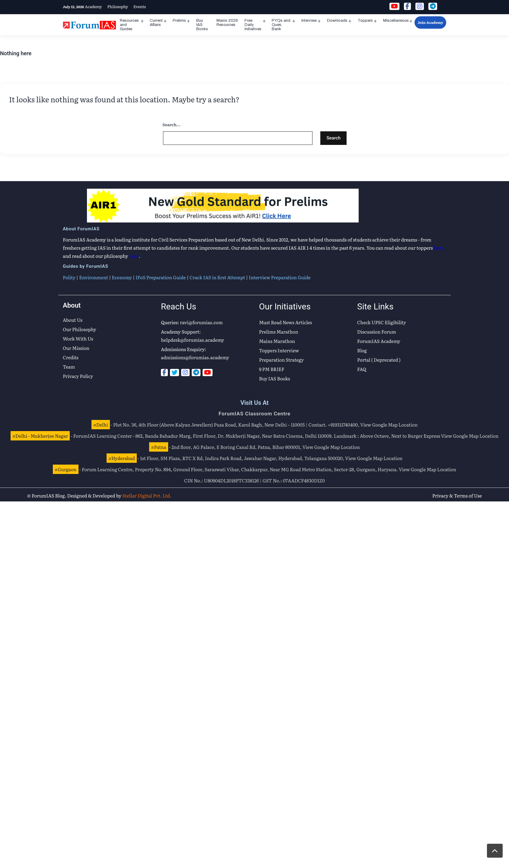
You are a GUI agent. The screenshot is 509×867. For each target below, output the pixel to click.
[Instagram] (185, 372)
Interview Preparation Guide (279, 277)
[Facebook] (164, 372)
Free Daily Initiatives (253, 24)
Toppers (365, 20)
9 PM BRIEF (271, 369)
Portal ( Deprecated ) (379, 359)
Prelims (179, 20)
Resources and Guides (129, 24)
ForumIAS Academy (378, 341)
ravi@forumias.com (201, 322)
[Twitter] (174, 372)
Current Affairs (156, 22)
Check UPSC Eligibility (381, 322)
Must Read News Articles (285, 322)
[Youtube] (208, 372)
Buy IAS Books (202, 24)
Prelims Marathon (278, 331)
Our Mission (76, 347)
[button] (495, 850)
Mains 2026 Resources (227, 22)
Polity (69, 277)
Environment (93, 277)
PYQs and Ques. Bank (281, 24)
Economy (122, 277)
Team (69, 366)
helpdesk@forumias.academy (192, 339)
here (438, 247)
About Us (72, 319)
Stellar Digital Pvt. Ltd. (146, 495)
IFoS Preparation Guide (161, 277)
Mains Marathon (277, 341)
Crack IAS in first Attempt (217, 277)
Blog (362, 350)
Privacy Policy (78, 376)
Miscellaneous (396, 20)
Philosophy (117, 6)
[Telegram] (196, 372)
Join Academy (430, 22)
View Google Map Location (389, 424)
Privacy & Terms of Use (457, 495)
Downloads (337, 20)
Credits (70, 357)
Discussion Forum (376, 331)
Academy (93, 6)
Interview (309, 20)
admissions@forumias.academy (195, 357)
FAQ (361, 369)
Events (139, 6)
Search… (171, 124)
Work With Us (78, 338)
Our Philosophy (79, 329)
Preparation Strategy (281, 359)
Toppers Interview (279, 350)
